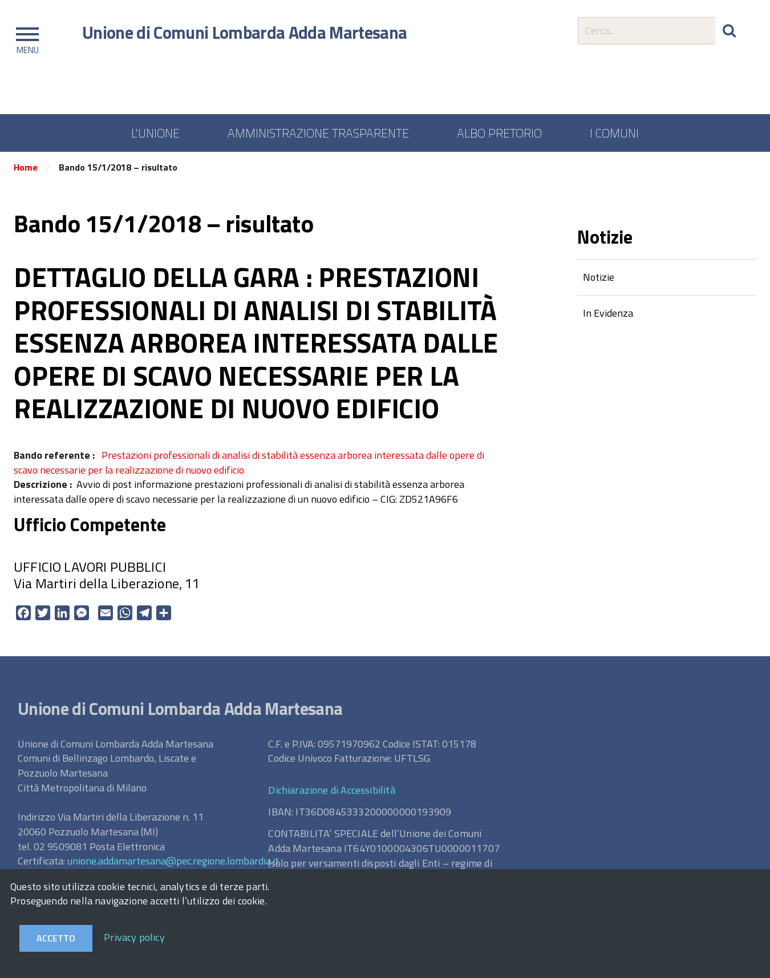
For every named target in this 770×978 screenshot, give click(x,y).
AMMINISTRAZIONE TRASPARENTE (318, 133)
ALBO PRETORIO (499, 133)
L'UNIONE (155, 133)
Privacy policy (134, 937)
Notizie (598, 277)
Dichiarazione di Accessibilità (331, 790)
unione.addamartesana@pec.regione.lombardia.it (173, 860)
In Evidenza (608, 313)
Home (26, 167)
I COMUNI (614, 133)
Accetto (56, 938)
